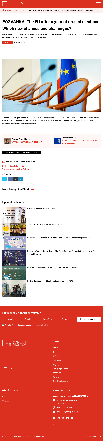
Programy (57, 360)
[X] (4, 179)
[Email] (15, 179)
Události (7, 42)
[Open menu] (98, 3)
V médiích (57, 373)
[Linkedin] (20, 179)
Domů (55, 348)
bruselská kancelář (11, 152)
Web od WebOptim (93, 436)
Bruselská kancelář (60, 381)
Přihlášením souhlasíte (26, 325)
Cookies (5, 401)
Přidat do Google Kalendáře (13, 166)
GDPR (4, 397)
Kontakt (56, 377)
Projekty (56, 364)
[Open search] (7, 367)
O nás (55, 352)
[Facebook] (10, 179)
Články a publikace (60, 369)
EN (54, 424)
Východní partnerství (31, 152)
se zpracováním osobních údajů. (35, 325)
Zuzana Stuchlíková (21, 139)
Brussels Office (69, 138)
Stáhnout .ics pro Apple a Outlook (15, 169)
